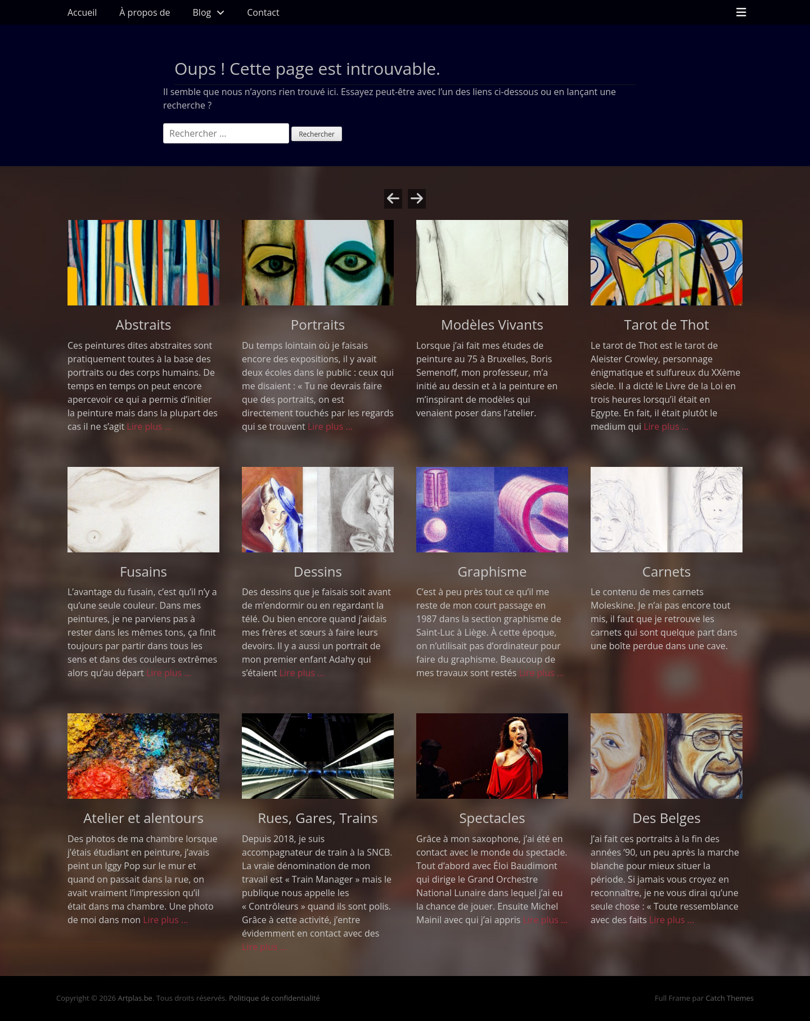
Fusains (143, 571)
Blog (202, 12)
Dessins (318, 571)
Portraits (318, 324)
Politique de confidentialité (274, 998)
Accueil (82, 12)
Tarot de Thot (666, 324)
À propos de (144, 12)
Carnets (666, 571)
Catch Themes (729, 998)
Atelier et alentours (143, 817)
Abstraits (143, 324)
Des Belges (666, 817)
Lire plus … (149, 426)
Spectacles (492, 817)
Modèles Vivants (492, 324)
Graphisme (491, 571)
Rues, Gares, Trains (317, 817)
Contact (263, 12)
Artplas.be (135, 998)
